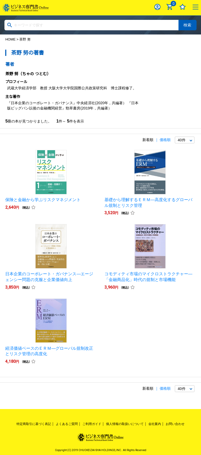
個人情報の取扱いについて (125, 424)
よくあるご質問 (67, 424)
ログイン (157, 7)
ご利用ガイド (91, 424)
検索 (187, 25)
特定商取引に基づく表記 (33, 424)
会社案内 (154, 424)
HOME (10, 39)
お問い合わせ (175, 424)
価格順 (165, 140)
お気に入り (183, 7)
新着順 (147, 140)
